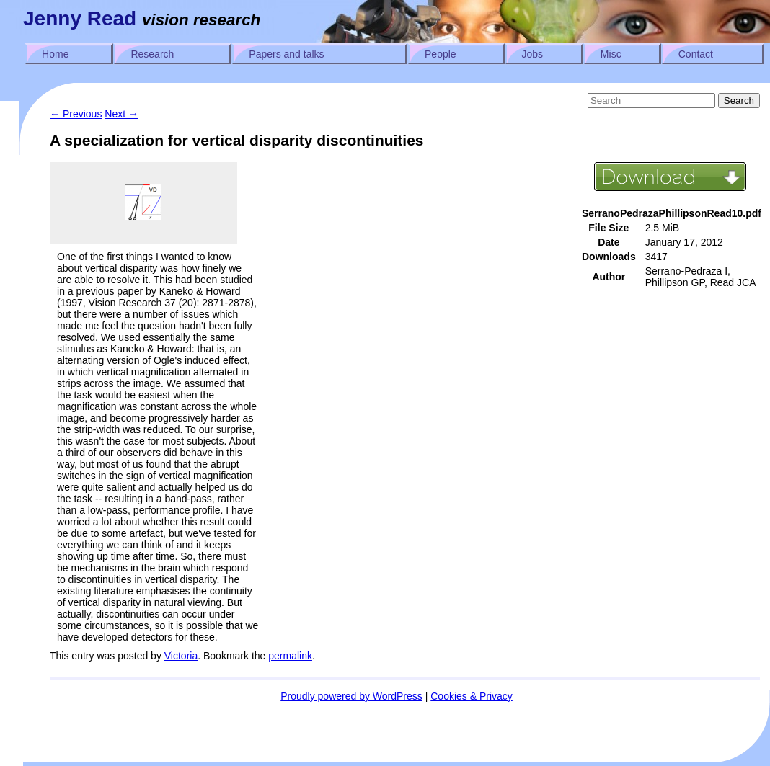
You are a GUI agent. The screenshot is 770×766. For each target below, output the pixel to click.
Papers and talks (286, 54)
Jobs (533, 54)
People (440, 54)
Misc (611, 54)
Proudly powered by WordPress (351, 696)
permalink (290, 656)
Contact (695, 54)
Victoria (181, 656)
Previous (76, 114)
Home (55, 54)
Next (121, 114)
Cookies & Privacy (471, 696)
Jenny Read (79, 18)
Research (152, 54)
